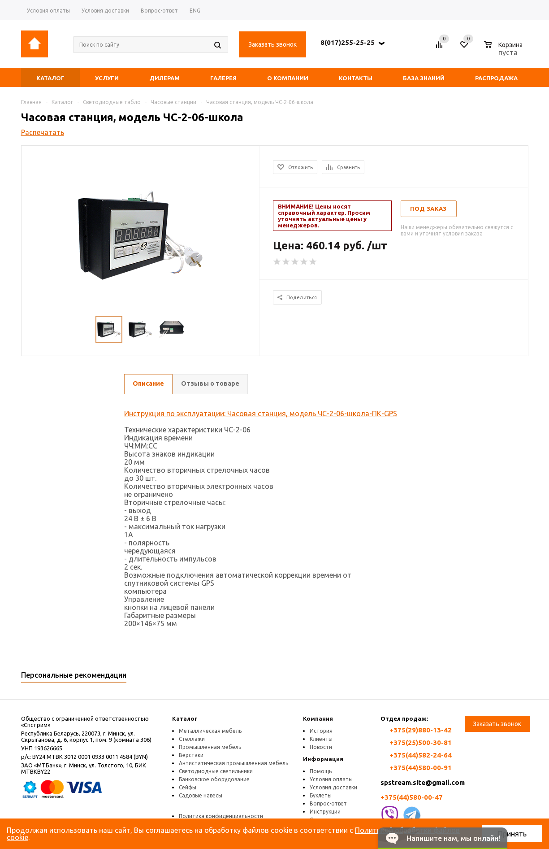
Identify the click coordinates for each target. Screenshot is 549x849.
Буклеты (321, 795)
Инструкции (325, 811)
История (321, 731)
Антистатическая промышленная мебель (233, 763)
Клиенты (321, 739)
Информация (323, 759)
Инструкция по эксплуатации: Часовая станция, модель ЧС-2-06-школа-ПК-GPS (260, 413)
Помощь (321, 771)
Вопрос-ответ (328, 803)
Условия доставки (333, 787)
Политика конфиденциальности (221, 816)
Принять (512, 834)
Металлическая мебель (210, 731)
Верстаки (191, 755)
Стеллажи (192, 739)
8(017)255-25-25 (347, 42)
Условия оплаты (331, 779)
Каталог (185, 718)
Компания (318, 718)
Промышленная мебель (210, 747)
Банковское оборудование (214, 779)
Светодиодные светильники (216, 771)
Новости (321, 747)
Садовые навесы (200, 795)
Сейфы (187, 787)
